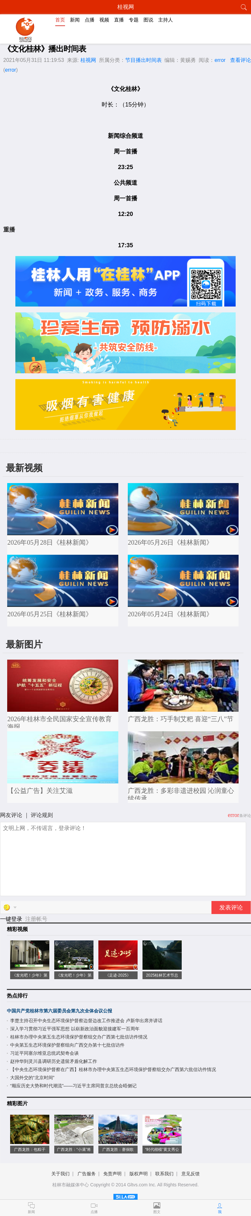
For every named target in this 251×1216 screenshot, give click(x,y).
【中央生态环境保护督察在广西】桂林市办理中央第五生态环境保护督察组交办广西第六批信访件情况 (113, 1069)
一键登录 (12, 919)
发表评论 (231, 907)
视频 (104, 19)
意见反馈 (190, 1173)
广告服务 (86, 1173)
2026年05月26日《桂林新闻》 (170, 542)
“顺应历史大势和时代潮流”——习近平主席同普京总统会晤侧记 (73, 1085)
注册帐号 (36, 919)
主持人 (165, 19)
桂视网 (88, 60)
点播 (89, 19)
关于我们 (60, 1173)
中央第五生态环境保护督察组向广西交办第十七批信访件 (67, 1045)
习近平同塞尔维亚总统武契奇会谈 (44, 1053)
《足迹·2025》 (118, 975)
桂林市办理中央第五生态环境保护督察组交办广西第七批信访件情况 (78, 1036)
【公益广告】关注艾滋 (40, 790)
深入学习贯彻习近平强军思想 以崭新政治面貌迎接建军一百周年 (75, 1028)
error (220, 60)
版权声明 (138, 1173)
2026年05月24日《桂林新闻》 (170, 614)
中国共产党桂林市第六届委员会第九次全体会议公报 (59, 1010)
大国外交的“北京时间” (32, 1077)
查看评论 (240, 60)
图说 (148, 19)
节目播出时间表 (143, 60)
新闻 (75, 19)
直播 (119, 19)
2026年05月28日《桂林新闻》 (49, 542)
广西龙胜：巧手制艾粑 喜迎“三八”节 (180, 718)
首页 (60, 19)
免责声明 (112, 1173)
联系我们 (164, 1173)
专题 (134, 19)
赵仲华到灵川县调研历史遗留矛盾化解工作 (53, 1061)
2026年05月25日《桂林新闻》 (49, 614)
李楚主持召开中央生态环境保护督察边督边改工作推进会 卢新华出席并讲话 (86, 1020)
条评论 (245, 815)
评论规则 (42, 815)
